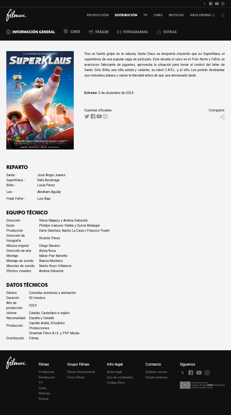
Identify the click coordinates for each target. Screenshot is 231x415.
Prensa (43, 399)
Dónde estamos (156, 377)
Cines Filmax (76, 377)
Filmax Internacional (81, 372)
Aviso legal (114, 372)
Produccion (46, 372)
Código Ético (116, 383)
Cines (42, 388)
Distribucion (47, 377)
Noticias (44, 393)
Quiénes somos (156, 372)
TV (41, 383)
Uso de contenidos (120, 377)
